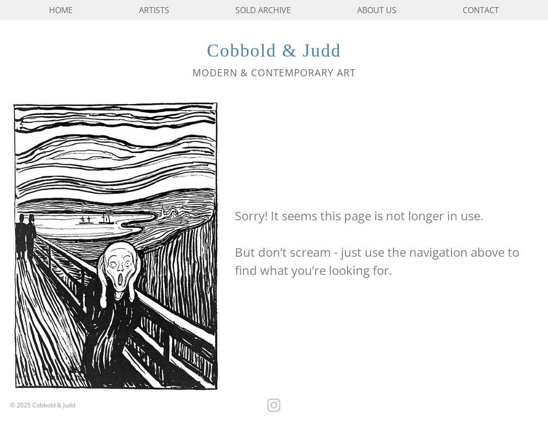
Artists (154, 10)
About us (376, 10)
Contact (481, 10)
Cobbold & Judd (274, 50)
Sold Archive (263, 10)
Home (61, 10)
